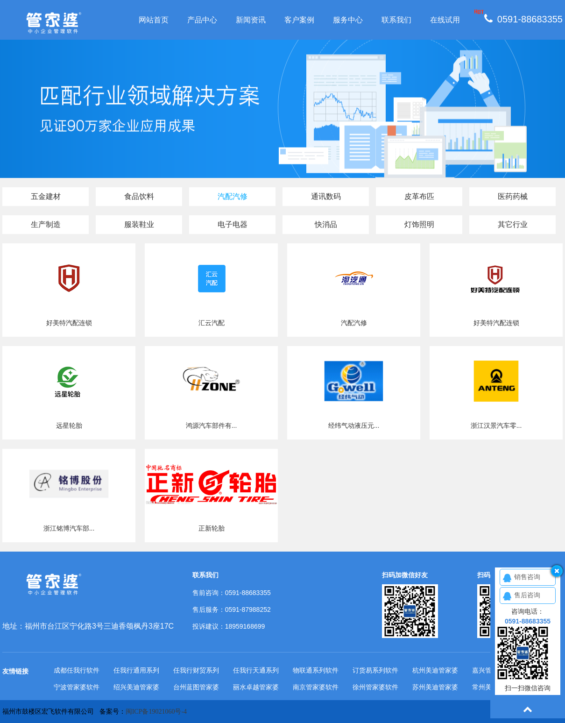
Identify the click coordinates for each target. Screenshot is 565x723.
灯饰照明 (419, 224)
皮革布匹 (419, 196)
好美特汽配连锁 (69, 322)
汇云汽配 (211, 322)
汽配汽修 (232, 196)
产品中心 (202, 20)
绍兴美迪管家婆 (136, 687)
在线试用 (445, 20)
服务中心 (348, 20)
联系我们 (396, 20)
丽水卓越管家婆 (256, 687)
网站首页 (154, 20)
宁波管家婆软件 (76, 687)
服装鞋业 (139, 224)
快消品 (326, 224)
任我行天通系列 (256, 670)
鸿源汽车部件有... (211, 425)
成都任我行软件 (76, 670)
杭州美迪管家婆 (435, 670)
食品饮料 (139, 196)
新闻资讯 (251, 20)
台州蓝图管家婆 (196, 687)
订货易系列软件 (375, 670)
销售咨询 (527, 577)
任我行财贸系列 (196, 670)
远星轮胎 (69, 425)
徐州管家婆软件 (375, 687)
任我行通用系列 (136, 670)
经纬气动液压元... (354, 425)
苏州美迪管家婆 (435, 687)
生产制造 (46, 224)
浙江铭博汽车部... (69, 528)
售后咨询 (527, 595)
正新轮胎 (211, 528)
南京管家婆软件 (316, 687)
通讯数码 (326, 196)
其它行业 (513, 224)
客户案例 (299, 20)
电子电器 (232, 224)
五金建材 (46, 196)
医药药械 (513, 196)
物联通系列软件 (316, 670)
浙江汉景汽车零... (496, 425)
